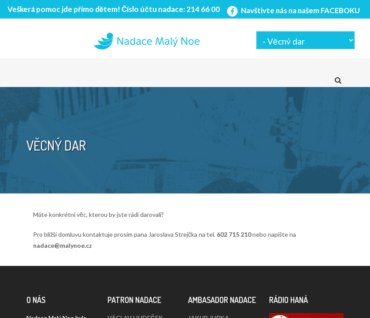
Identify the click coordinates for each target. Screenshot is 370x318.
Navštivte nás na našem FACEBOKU (292, 10)
